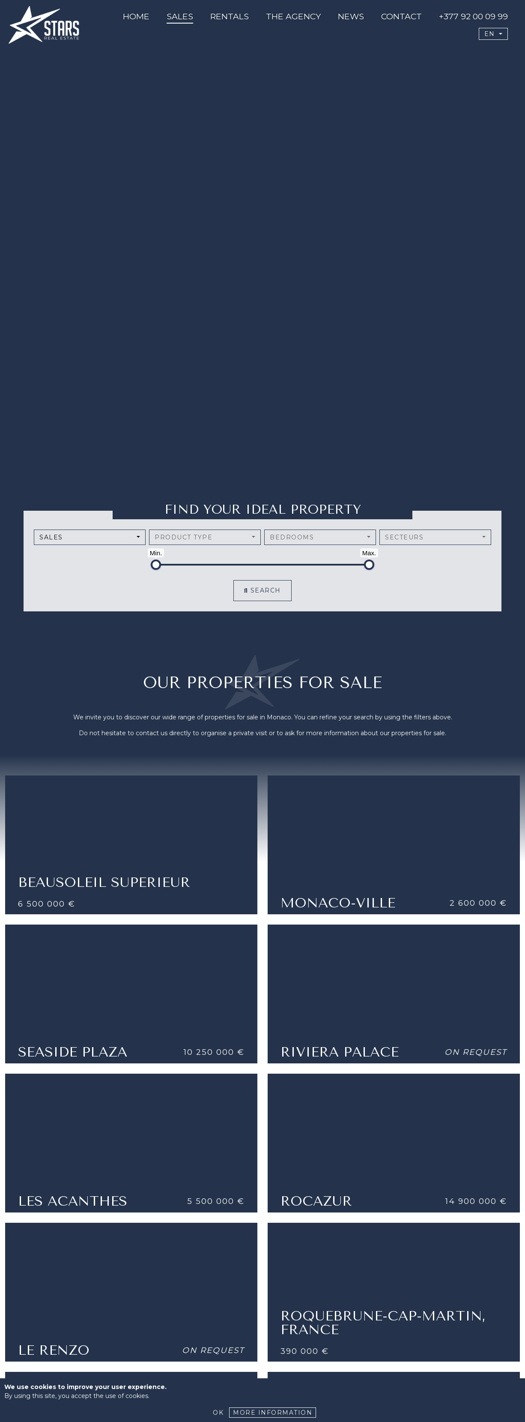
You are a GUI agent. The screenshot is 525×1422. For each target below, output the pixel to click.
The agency (293, 16)
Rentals (229, 16)
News (351, 16)
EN (491, 34)
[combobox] (90, 537)
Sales (180, 16)
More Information (272, 1412)
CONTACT (401, 16)
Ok (218, 1412)
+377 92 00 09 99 (473, 16)
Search (262, 590)
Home (136, 16)
